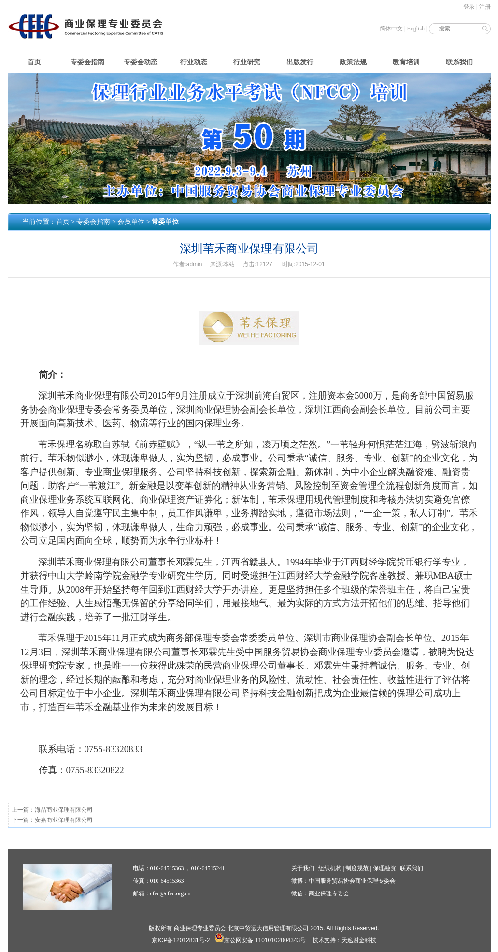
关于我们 (302, 868)
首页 (34, 62)
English (416, 28)
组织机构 (329, 868)
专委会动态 (140, 62)
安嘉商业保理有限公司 (64, 820)
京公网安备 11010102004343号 (260, 940)
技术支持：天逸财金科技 (344, 940)
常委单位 (165, 221)
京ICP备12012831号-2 (181, 940)
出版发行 (299, 62)
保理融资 (384, 868)
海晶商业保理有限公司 (64, 809)
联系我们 (459, 62)
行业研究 (246, 62)
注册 (485, 6)
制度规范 (357, 868)
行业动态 (193, 62)
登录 (469, 6)
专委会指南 (87, 62)
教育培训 (406, 62)
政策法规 (353, 62)
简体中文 (391, 28)
